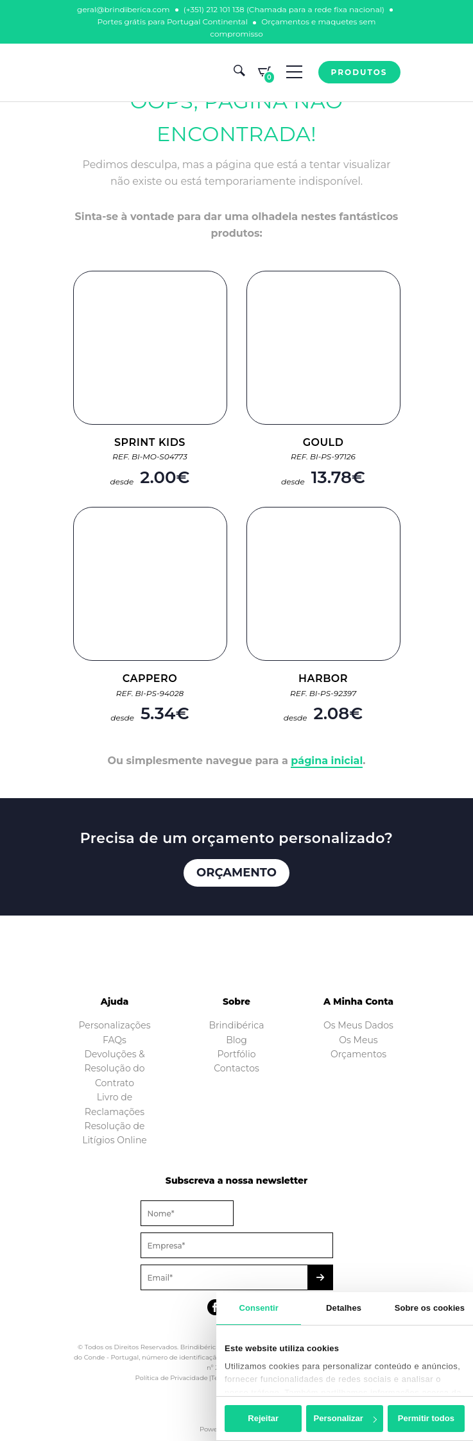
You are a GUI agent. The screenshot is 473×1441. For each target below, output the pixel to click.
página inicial (327, 761)
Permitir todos (426, 1418)
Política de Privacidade (171, 1378)
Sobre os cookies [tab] (430, 1308)
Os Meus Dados (358, 1025)
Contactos (236, 1068)
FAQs (114, 1040)
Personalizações (114, 1025)
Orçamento (236, 872)
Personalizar (345, 1418)
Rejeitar (263, 1418)
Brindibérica (236, 1025)
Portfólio (237, 1054)
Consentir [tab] (259, 1308)
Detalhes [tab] (343, 1308)
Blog (236, 1040)
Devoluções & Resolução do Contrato (114, 1068)
